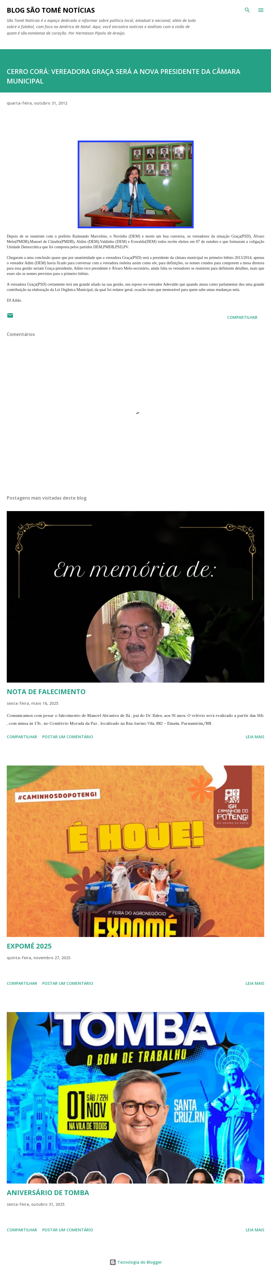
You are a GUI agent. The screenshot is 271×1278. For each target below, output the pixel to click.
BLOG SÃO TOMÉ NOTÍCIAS (51, 10)
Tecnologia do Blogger (135, 1262)
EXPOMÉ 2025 (29, 945)
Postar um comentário (67, 736)
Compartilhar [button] (242, 317)
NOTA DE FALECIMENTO (46, 691)
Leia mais (255, 736)
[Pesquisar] (247, 10)
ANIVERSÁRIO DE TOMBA (48, 1192)
